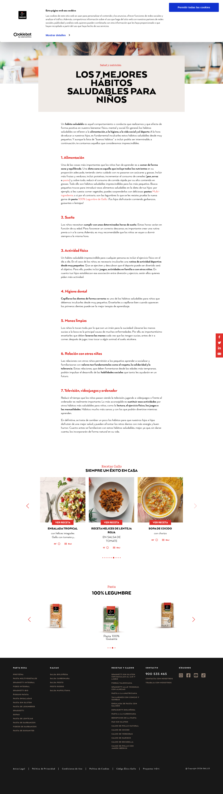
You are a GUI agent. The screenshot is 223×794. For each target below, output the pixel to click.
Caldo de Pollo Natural (125, 726)
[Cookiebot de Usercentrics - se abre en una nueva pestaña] (22, 36)
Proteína (18, 674)
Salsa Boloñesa (59, 674)
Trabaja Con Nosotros (159, 683)
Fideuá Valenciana (122, 683)
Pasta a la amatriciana (124, 693)
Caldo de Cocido (121, 730)
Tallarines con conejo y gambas (125, 698)
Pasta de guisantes (23, 730)
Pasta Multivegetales (25, 678)
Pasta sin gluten (22, 702)
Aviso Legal (19, 768)
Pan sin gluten (120, 722)
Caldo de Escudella (122, 742)
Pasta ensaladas (22, 698)
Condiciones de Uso (72, 768)
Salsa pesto (57, 682)
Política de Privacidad (43, 768)
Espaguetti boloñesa (123, 710)
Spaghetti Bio (20, 690)
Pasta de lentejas (23, 718)
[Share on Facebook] (219, 337)
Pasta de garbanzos (24, 722)
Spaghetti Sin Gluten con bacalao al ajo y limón (123, 676)
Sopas (16, 714)
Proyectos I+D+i (151, 768)
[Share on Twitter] (219, 342)
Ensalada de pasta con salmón (124, 704)
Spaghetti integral (24, 682)
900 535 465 (156, 674)
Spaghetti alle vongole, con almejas (125, 688)
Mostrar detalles (56, 36)
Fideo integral (21, 686)
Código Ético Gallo (126, 768)
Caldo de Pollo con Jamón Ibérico (123, 747)
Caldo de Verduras (122, 734)
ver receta (62, 522)
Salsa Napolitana (60, 690)
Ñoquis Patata (21, 694)
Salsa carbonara (60, 678)
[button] (28, 506)
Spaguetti (18, 710)
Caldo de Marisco (121, 738)
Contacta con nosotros (159, 679)
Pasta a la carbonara (124, 714)
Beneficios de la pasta (124, 718)
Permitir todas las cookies (194, 8)
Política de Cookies (99, 768)
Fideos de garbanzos (25, 726)
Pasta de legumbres (24, 706)
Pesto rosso (57, 686)
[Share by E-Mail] (219, 348)
